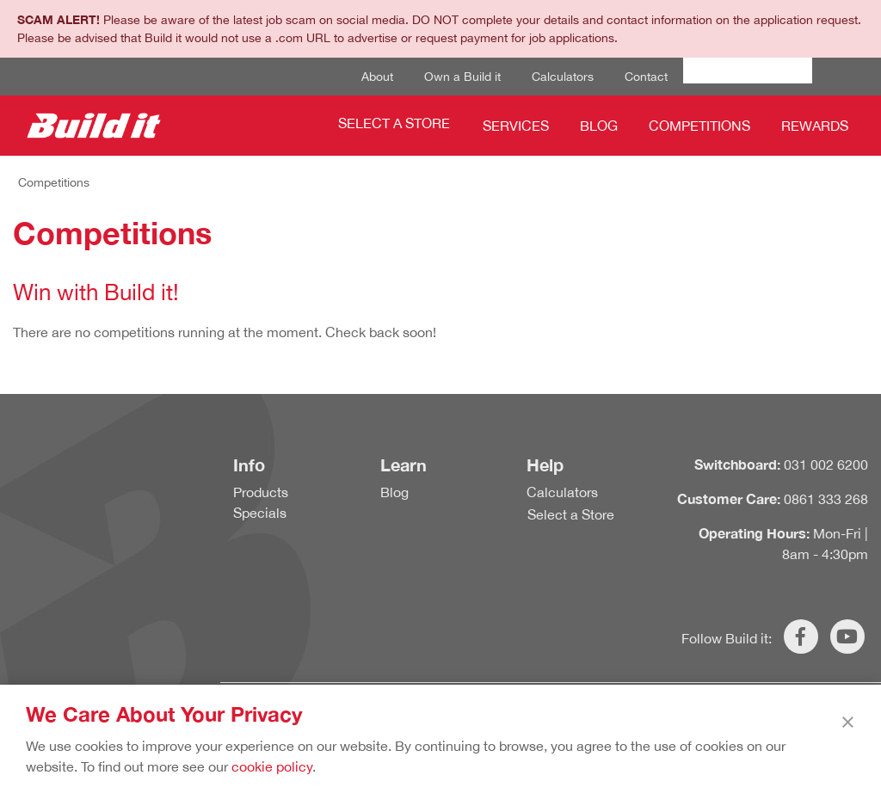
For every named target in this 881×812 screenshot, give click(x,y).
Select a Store (394, 123)
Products (260, 492)
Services (516, 125)
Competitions (699, 125)
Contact (646, 76)
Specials (259, 512)
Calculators (563, 76)
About (377, 76)
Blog (599, 125)
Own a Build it (462, 76)
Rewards (814, 125)
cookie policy (271, 766)
